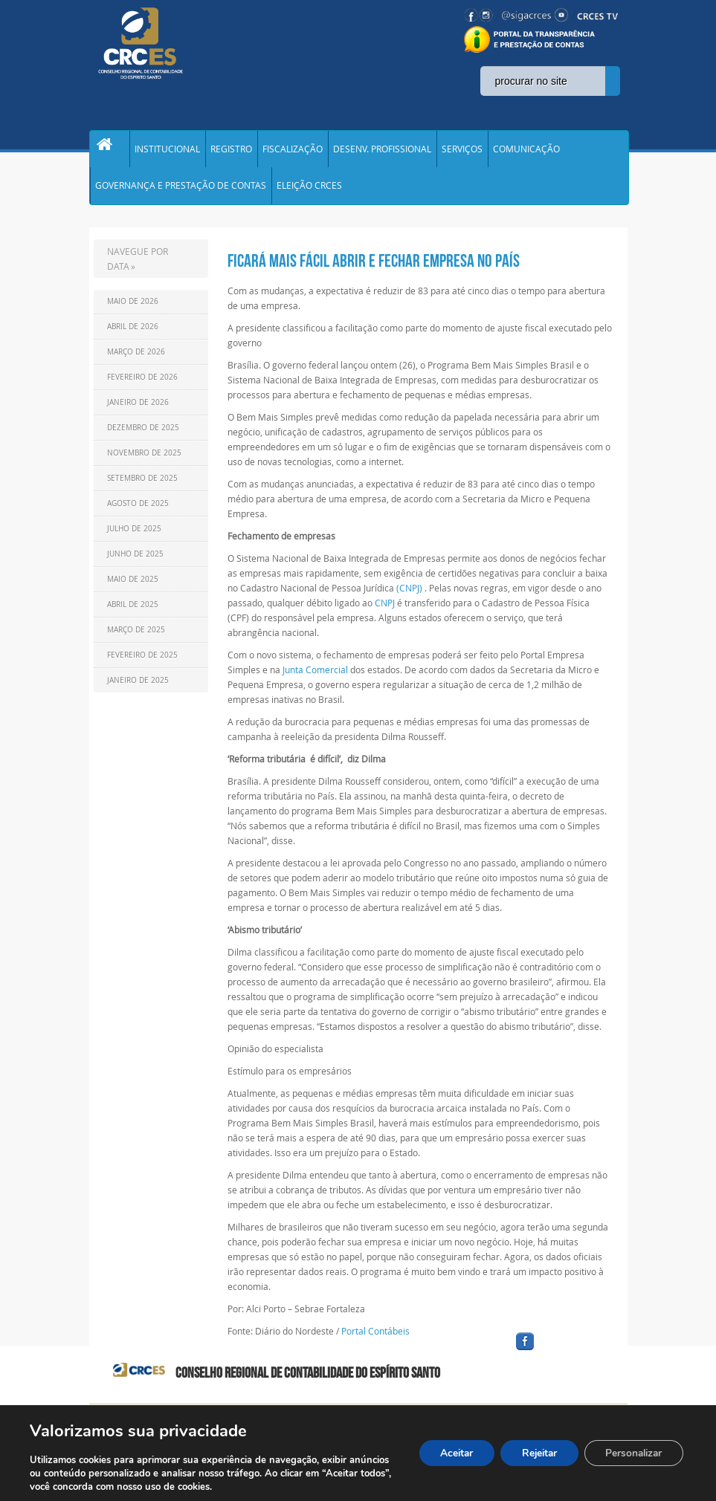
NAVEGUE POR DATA (137, 268)
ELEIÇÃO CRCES (309, 193)
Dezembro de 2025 (143, 437)
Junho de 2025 (135, 563)
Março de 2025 (136, 639)
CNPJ (385, 612)
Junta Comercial (315, 679)
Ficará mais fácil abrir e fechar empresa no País (374, 270)
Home (109, 151)
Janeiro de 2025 (138, 690)
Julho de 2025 (134, 538)
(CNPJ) (409, 597)
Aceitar (446, 1453)
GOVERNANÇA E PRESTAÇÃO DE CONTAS (180, 193)
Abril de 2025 (132, 614)
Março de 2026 (136, 361)
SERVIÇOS (462, 152)
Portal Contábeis (375, 1340)
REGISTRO (231, 152)
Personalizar (631, 1453)
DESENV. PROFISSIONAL (382, 152)
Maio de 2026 (132, 311)
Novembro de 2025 (144, 462)
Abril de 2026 (132, 336)
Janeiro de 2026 (138, 412)
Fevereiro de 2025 (142, 665)
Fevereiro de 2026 (142, 387)
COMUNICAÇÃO (526, 152)
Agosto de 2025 (138, 513)
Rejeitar (532, 1453)
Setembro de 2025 (142, 488)
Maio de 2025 (132, 589)
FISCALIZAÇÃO (292, 152)
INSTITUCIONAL (167, 152)
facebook (560, 1361)
